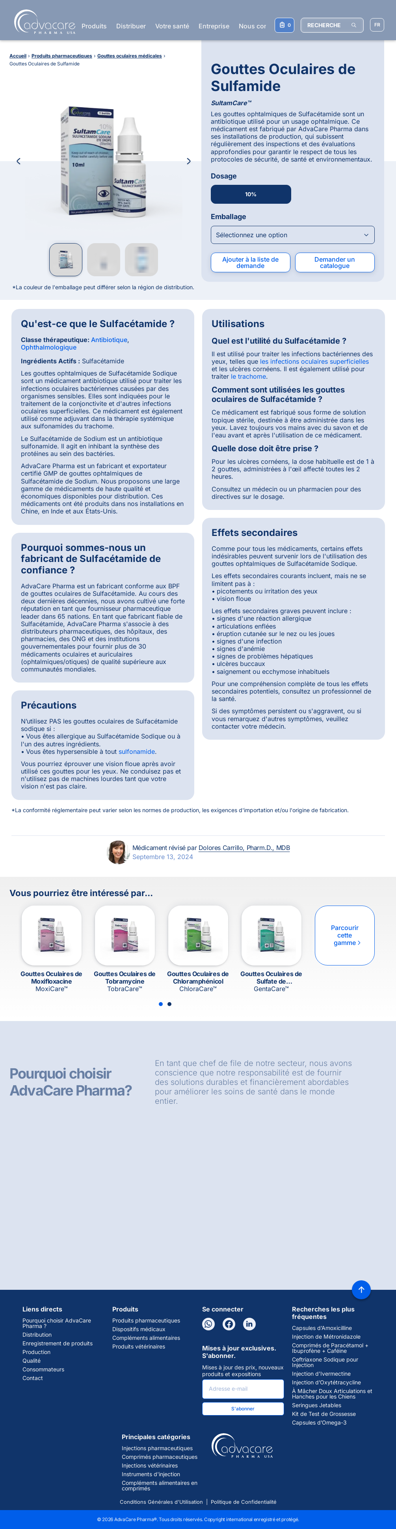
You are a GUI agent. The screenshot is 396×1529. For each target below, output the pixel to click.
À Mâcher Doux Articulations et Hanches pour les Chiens (332, 1393)
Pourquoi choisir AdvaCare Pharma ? (56, 1323)
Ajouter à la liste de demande (250, 262)
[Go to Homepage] (42, 21)
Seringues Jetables (316, 1405)
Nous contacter (262, 26)
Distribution (37, 1334)
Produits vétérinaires (138, 1346)
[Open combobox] (292, 235)
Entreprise (214, 26)
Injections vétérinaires (150, 1465)
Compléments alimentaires (146, 1338)
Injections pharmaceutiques (157, 1448)
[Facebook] (229, 1324)
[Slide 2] (169, 1004)
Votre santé (172, 26)
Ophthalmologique (48, 347)
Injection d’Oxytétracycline (326, 1382)
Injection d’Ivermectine (321, 1373)
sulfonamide (137, 751)
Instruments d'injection (151, 1474)
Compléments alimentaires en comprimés (159, 1485)
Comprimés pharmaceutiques (159, 1457)
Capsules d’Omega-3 (319, 1422)
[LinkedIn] (249, 1324)
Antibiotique (109, 340)
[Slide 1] (160, 1004)
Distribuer (131, 26)
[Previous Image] (18, 161)
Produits (94, 26)
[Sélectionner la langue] (377, 24)
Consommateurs (43, 1369)
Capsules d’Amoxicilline (322, 1328)
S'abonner (243, 1409)
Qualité (31, 1360)
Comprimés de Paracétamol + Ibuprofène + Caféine (330, 1348)
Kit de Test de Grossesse (324, 1414)
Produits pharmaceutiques (146, 1320)
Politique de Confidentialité (244, 1502)
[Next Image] (188, 161)
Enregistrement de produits (57, 1343)
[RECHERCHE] (332, 25)
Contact (32, 1378)
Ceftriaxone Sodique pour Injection (325, 1362)
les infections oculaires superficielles (314, 361)
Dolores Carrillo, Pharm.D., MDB (244, 848)
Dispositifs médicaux (138, 1329)
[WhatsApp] (208, 1324)
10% (251, 194)
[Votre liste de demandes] (284, 25)
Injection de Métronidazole (326, 1336)
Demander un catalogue (334, 262)
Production (36, 1352)
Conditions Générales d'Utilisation (161, 1502)
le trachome (248, 376)
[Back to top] (361, 1289)
